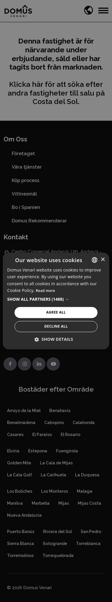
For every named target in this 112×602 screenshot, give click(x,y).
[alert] (56, 301)
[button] (56, 299)
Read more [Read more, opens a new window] (45, 290)
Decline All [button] (56, 326)
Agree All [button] (56, 312)
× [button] (102, 259)
